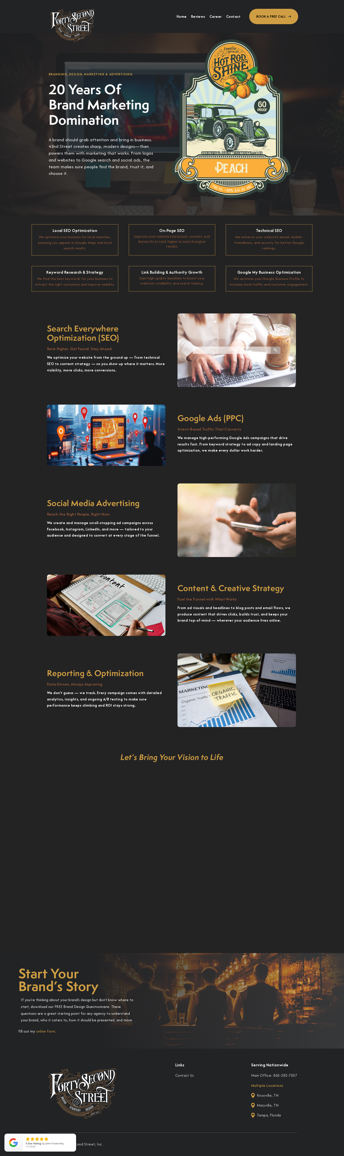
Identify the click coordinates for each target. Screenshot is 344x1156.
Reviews (198, 16)
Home (182, 16)
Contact (233, 16)
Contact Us (184, 1075)
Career (216, 16)
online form (45, 1031)
